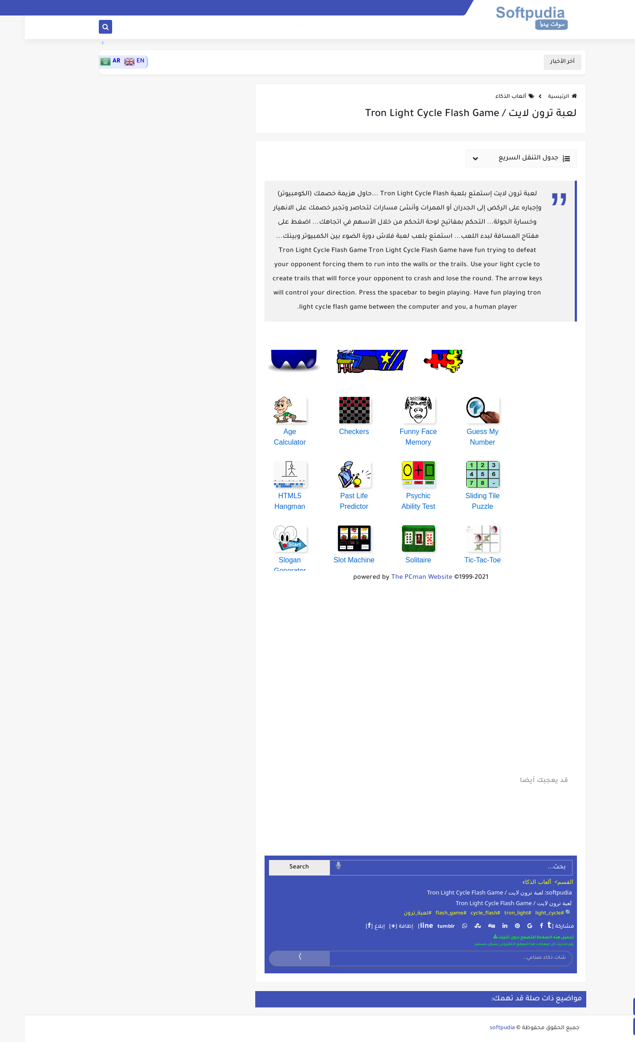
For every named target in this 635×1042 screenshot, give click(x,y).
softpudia (477, 1028)
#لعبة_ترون (392, 914)
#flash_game (426, 914)
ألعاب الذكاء (486, 97)
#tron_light (492, 914)
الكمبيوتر (385, 28)
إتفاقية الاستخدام (341, 8)
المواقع (349, 28)
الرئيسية (537, 97)
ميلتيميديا (238, 28)
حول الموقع (301, 8)
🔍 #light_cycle (528, 914)
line (401, 926)
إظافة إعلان (269, 8)
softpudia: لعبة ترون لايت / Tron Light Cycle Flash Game (474, 892)
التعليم (315, 28)
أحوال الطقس (233, 8)
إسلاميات (424, 28)
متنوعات (200, 28)
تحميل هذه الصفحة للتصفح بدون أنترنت (508, 937)
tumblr (421, 927)
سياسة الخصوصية (389, 8)
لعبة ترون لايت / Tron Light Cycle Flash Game (489, 903)
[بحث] (80, 28)
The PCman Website (397, 577)
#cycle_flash (460, 914)
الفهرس (426, 8)
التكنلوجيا (278, 28)
